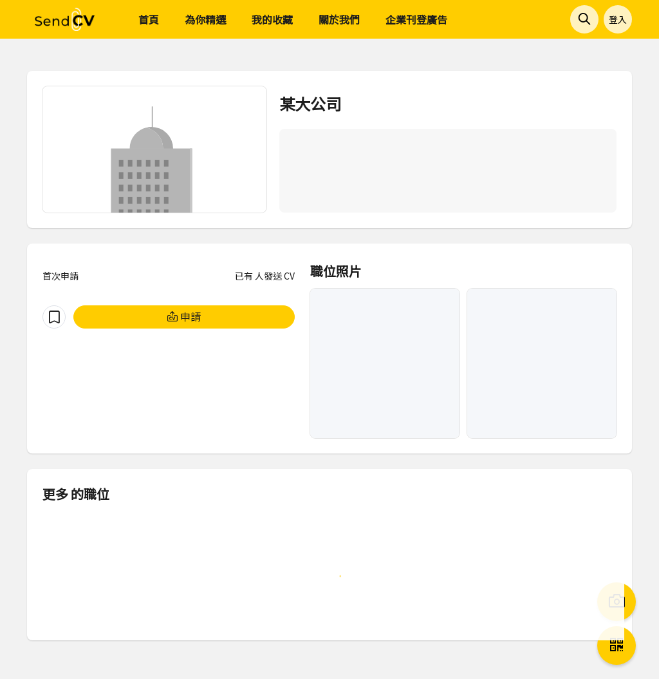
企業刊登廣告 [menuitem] (416, 19)
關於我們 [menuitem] (339, 19)
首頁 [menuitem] (148, 19)
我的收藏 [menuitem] (272, 19)
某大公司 (310, 103)
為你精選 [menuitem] (205, 19)
